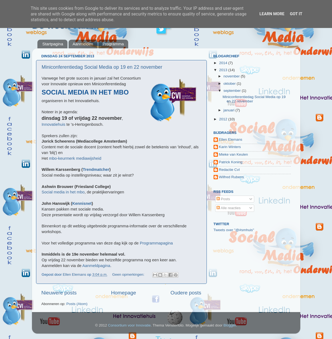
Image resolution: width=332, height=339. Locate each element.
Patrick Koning (231, 162)
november (232, 76)
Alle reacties (229, 208)
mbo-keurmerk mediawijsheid (75, 158)
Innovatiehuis (53, 124)
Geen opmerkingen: (128, 274)
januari (230, 110)
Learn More (271, 13)
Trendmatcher (96, 169)
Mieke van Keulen (233, 154)
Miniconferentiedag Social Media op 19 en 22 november (102, 67)
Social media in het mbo (63, 192)
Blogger (229, 325)
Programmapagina (156, 243)
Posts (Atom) (77, 304)
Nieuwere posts (59, 293)
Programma (113, 44)
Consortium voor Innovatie (129, 325)
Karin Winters (230, 147)
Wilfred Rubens (231, 177)
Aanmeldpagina (96, 265)
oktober (230, 83)
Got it (296, 13)
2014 (223, 63)
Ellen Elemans (230, 139)
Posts (223, 199)
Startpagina (52, 44)
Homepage (123, 293)
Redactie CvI (229, 170)
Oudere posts (185, 293)
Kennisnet (82, 203)
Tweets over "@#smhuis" (234, 230)
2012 (223, 119)
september (233, 91)
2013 (223, 70)
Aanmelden (83, 44)
